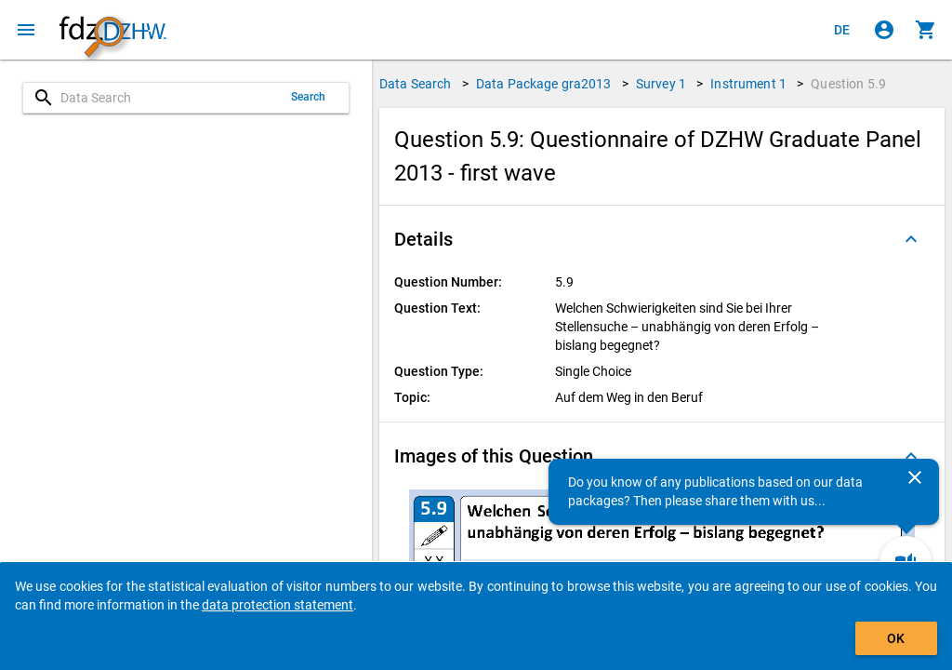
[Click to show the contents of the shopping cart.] (926, 29)
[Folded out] (911, 239)
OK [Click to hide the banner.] (896, 638)
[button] (662, 239)
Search (308, 96)
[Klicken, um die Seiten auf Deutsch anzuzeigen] (842, 29)
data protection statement (277, 604)
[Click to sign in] (884, 29)
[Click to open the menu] (26, 29)
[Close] (914, 477)
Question (848, 83)
